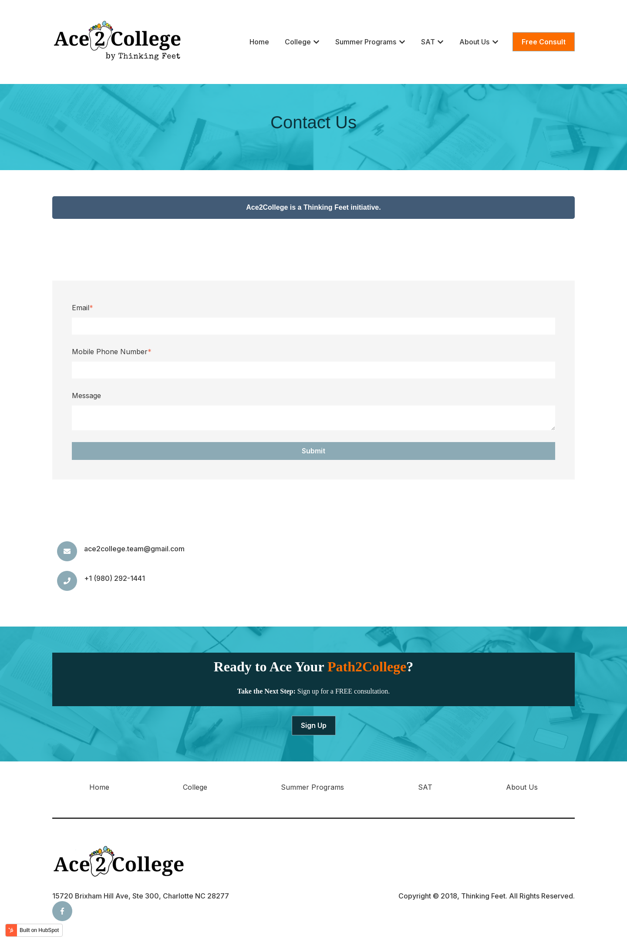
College (298, 41)
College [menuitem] (195, 787)
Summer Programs (365, 41)
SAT (428, 41)
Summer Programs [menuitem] (312, 787)
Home (259, 41)
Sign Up (314, 725)
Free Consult (544, 41)
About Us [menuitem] (522, 787)
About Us (474, 41)
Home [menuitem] (99, 787)
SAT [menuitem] (425, 787)
